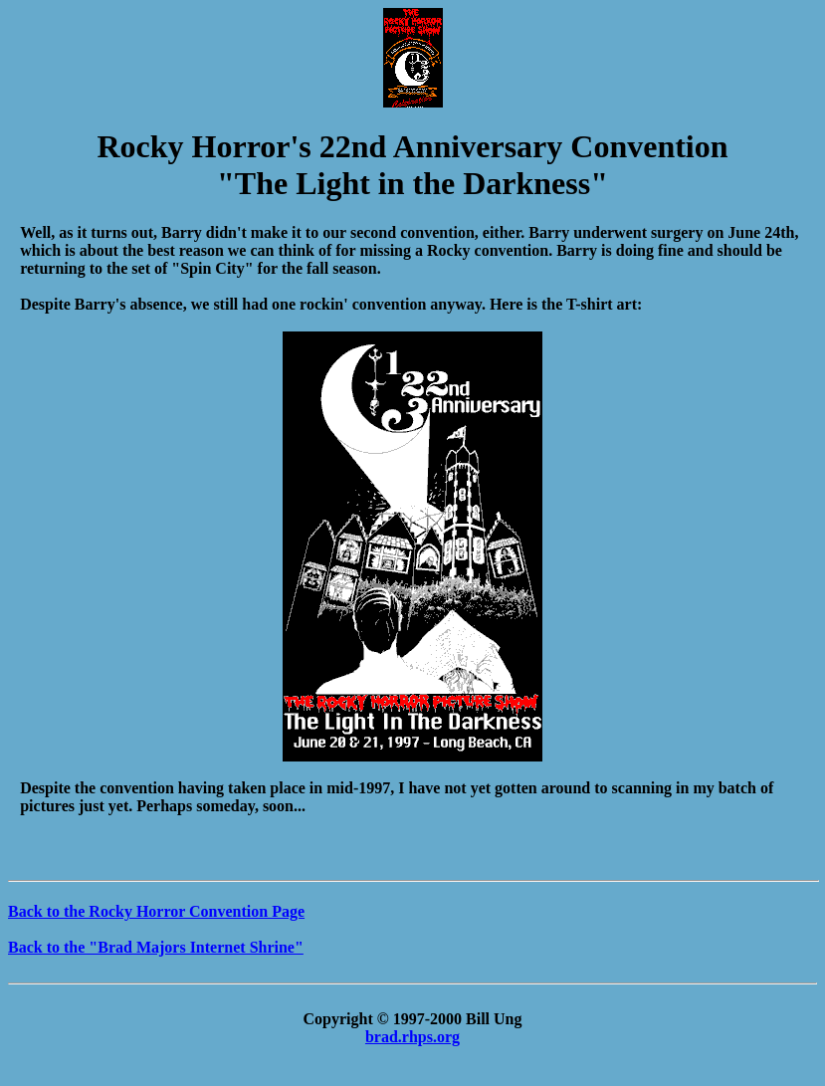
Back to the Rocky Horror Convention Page (156, 911)
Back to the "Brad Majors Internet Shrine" (156, 947)
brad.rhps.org (412, 1036)
